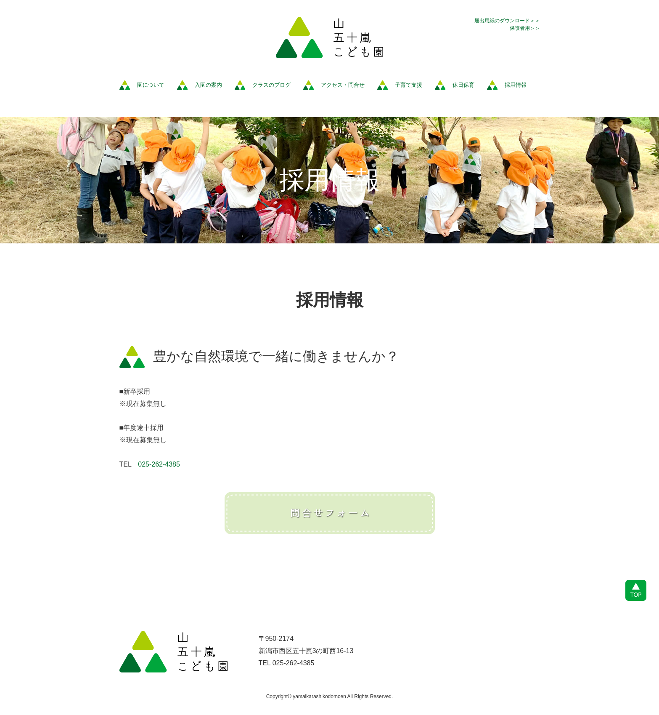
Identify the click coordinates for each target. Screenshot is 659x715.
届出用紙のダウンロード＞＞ (507, 21)
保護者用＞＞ (525, 28)
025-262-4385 (159, 464)
